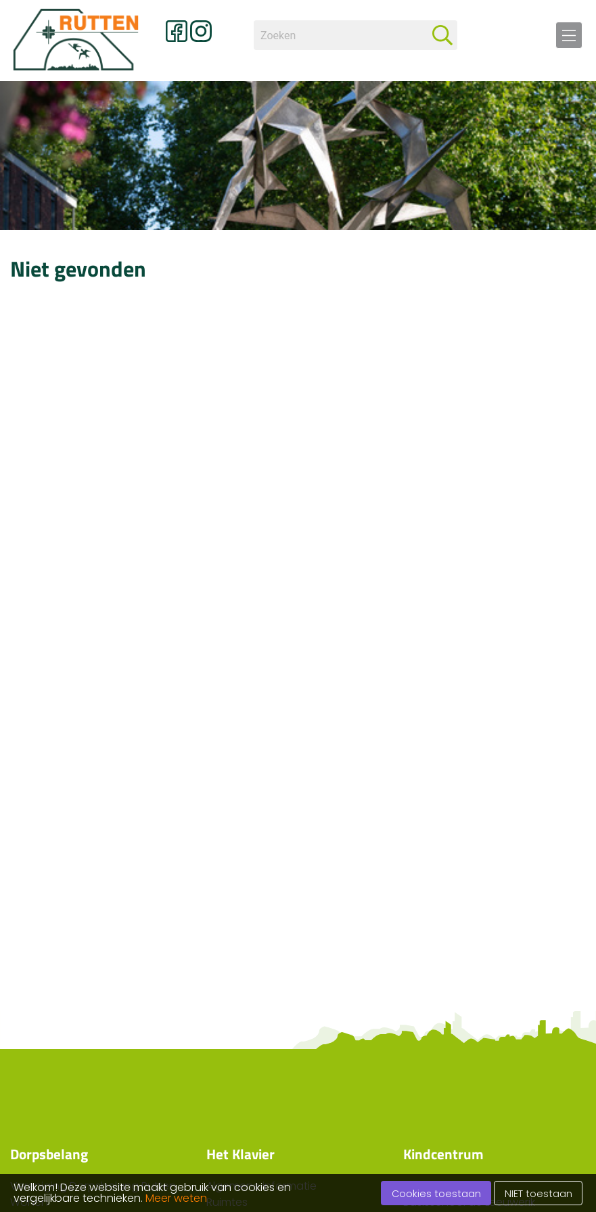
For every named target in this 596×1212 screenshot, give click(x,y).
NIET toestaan (538, 1194)
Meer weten (176, 1198)
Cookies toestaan (436, 1194)
